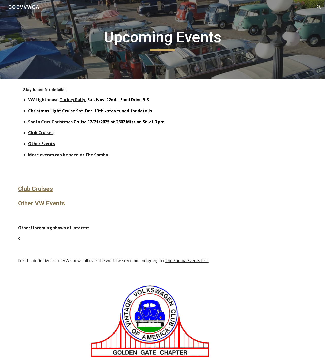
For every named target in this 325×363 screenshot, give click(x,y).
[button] (319, 7)
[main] (162, 39)
